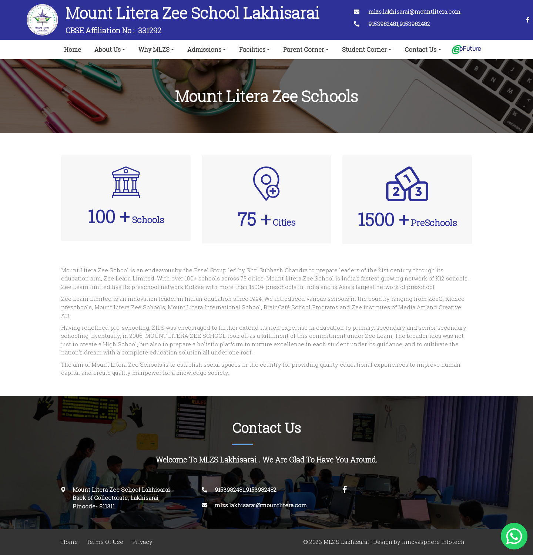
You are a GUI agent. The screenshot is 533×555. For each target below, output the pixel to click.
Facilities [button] (252, 50)
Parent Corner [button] (303, 50)
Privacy (142, 542)
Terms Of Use (105, 542)
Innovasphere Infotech (432, 542)
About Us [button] (107, 50)
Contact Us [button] (420, 50)
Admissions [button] (204, 50)
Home (74, 48)
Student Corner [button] (364, 50)
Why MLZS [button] (154, 50)
